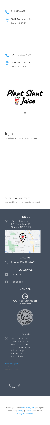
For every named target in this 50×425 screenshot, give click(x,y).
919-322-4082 (18, 11)
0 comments (36, 138)
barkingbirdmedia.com (25, 413)
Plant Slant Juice (11, 363)
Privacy (20, 410)
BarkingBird (12, 138)
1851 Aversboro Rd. (21, 19)
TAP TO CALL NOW (21, 54)
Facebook (17, 281)
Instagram (17, 274)
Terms (28, 410)
